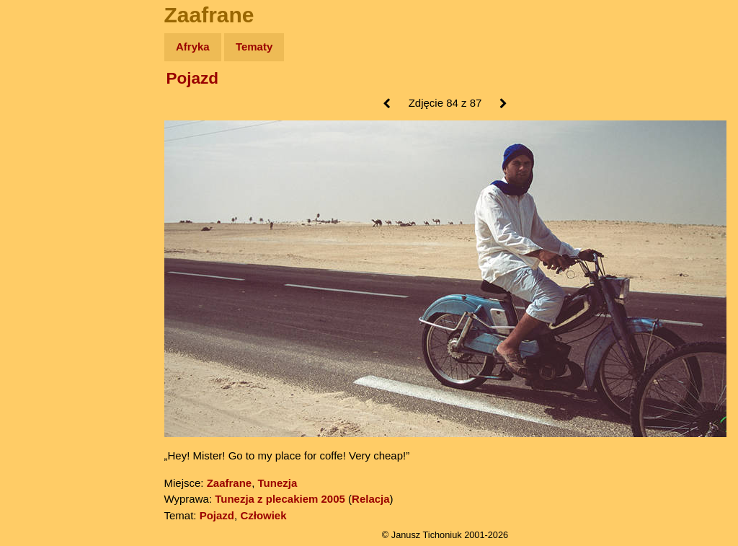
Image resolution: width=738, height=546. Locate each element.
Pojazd (192, 78)
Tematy (254, 46)
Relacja (371, 499)
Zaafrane (229, 483)
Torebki (43, 297)
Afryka (193, 46)
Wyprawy (48, 103)
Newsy (41, 158)
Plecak (41, 242)
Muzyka (44, 214)
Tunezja (278, 483)
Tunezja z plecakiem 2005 (280, 499)
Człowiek (263, 515)
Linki (37, 269)
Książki (43, 186)
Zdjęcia (43, 131)
